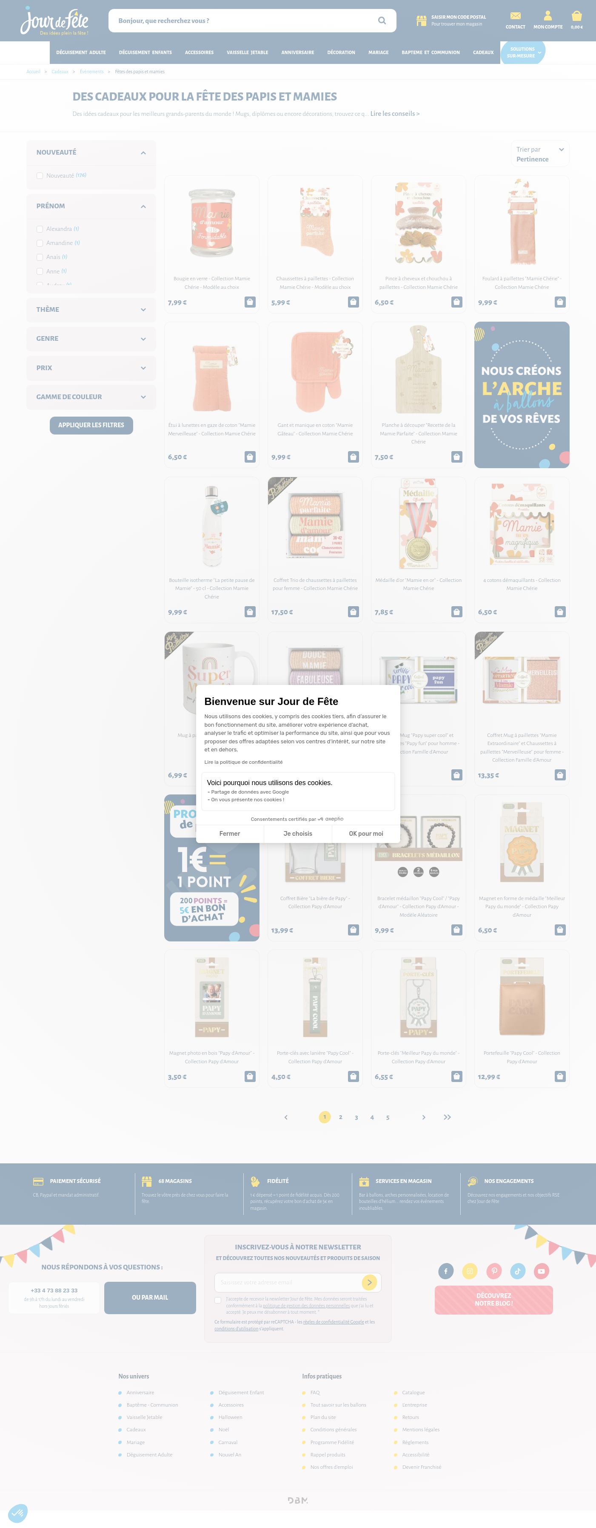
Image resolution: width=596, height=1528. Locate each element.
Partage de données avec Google (250, 792)
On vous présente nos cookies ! (248, 800)
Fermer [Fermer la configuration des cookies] (230, 833)
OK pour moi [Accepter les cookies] (366, 833)
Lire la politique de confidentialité (244, 762)
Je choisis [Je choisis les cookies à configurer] (297, 833)
